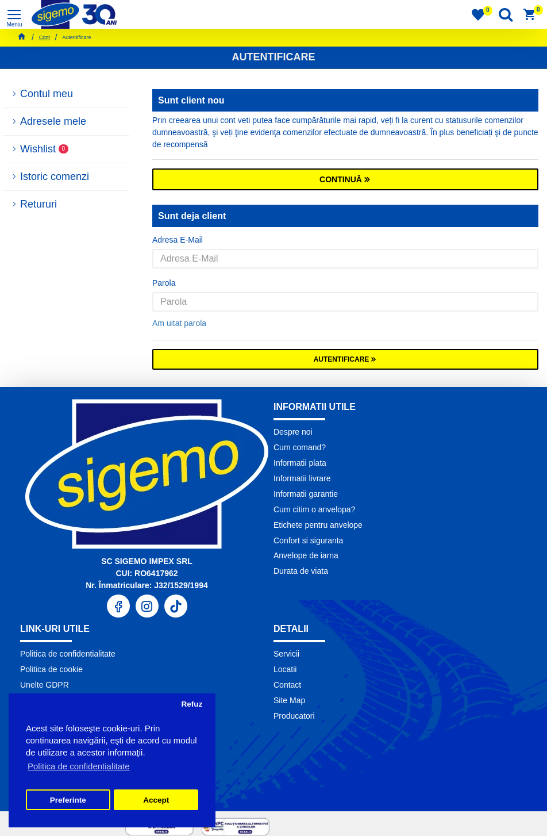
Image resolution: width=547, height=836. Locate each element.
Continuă (340, 179)
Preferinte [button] (68, 800)
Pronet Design (340, 824)
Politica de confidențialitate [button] (79, 766)
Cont (44, 37)
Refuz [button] (191, 704)
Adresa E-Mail (177, 239)
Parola (163, 282)
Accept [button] (156, 800)
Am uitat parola (179, 323)
